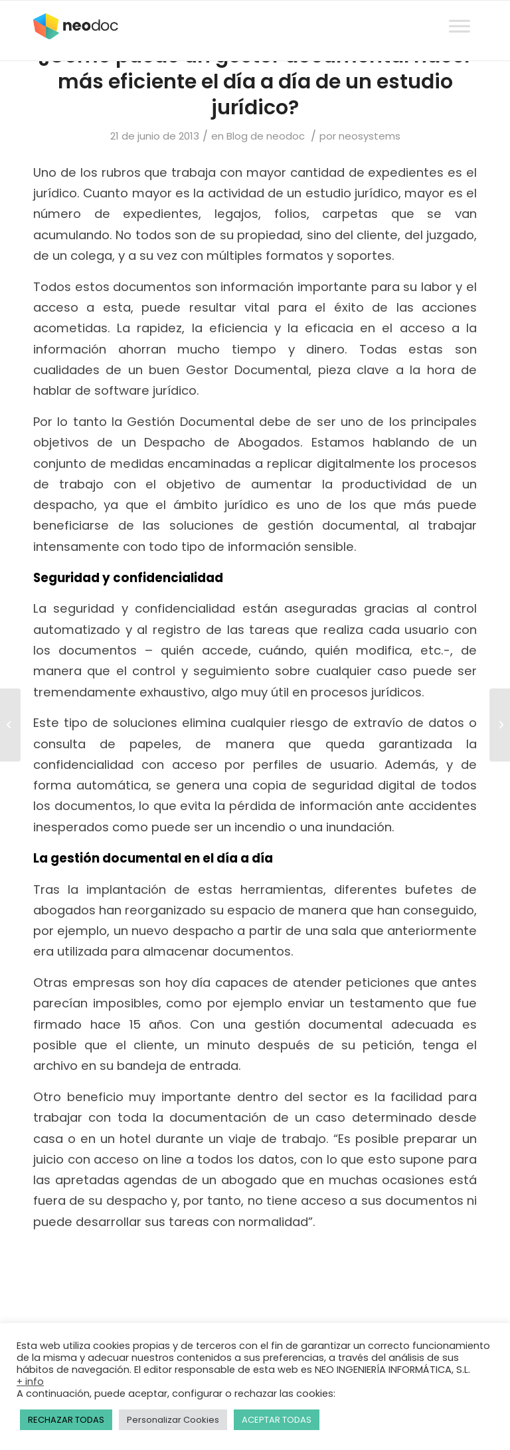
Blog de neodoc (265, 136)
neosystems (369, 136)
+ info (30, 1382)
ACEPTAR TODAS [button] (276, 1419)
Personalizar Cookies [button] (173, 1419)
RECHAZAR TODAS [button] (66, 1419)
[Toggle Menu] (459, 13)
